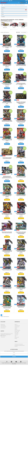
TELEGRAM (3, 337)
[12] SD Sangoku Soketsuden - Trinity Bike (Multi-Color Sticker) (7, 47)
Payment (16, 327)
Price (2, 9)
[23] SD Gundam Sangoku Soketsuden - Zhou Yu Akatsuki (7, 65)
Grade (2, 12)
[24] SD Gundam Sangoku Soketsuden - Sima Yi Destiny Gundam (21, 84)
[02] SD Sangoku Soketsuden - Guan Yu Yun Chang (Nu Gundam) (7, 195)
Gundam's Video (17, 331)
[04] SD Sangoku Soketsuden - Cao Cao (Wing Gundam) (21, 46)
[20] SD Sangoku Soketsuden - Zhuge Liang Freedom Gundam (21, 288)
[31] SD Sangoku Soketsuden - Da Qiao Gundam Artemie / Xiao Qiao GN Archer (21, 121)
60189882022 (3, 335)
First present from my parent (19, 344)
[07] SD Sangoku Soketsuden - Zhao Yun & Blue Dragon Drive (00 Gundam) (21, 233)
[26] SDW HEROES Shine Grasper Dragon (21, 307)
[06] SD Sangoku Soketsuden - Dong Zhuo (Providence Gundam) (21, 214)
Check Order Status (3, 326)
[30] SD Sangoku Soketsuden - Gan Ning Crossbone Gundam (7, 121)
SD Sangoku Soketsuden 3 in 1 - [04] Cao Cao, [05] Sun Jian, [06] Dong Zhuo (7, 251)
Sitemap (16, 338)
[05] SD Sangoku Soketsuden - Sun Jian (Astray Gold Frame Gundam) (7, 214)
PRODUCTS (3, 7)
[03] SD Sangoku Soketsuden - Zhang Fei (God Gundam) (21, 195)
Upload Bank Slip (3, 325)
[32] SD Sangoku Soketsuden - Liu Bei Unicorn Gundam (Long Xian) (7, 84)
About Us (16, 324)
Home (2, 4)
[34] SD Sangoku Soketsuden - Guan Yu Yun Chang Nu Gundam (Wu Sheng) (7, 307)
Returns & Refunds (17, 330)
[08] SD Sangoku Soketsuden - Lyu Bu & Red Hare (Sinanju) (7, 232)
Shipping (16, 329)
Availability (3, 16)
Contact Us (16, 334)
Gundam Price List (17, 325)
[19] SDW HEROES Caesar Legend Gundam (21, 139)
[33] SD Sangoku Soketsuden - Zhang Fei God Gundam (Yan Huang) (7, 140)
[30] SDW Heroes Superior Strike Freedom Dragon (7, 158)
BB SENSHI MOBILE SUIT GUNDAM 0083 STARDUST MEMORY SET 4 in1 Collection (7, 177)
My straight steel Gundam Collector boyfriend (20, 346)
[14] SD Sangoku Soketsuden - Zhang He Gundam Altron (7, 269)
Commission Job (17, 326)
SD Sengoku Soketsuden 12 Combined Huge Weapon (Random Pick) (21, 102)
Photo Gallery (16, 332)
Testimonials (16, 333)
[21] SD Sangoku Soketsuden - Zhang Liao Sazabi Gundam (21, 65)
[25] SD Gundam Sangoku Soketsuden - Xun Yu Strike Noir (7, 102)
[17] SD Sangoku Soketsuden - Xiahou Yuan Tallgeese (7, 288)
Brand (3, 14)
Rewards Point (17, 337)
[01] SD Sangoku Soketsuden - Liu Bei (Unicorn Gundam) (21, 176)
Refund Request (3, 327)
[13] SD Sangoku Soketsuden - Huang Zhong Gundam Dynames (21, 251)
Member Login (3, 324)
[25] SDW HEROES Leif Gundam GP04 (21, 158)
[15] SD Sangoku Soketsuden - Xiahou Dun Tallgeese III (21, 269)
